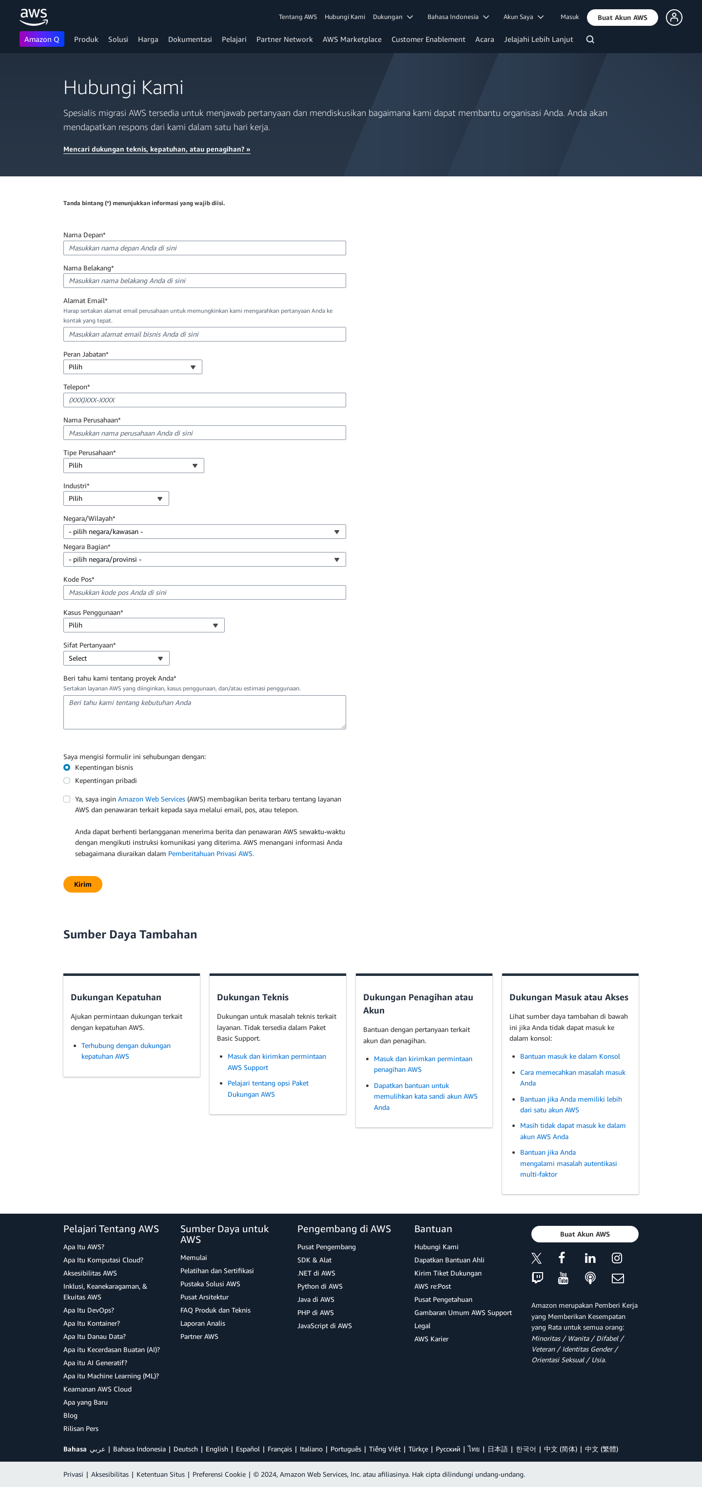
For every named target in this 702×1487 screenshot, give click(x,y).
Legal (422, 1325)
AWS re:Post (432, 1286)
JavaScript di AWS (324, 1325)
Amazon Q (41, 39)
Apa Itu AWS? (83, 1246)
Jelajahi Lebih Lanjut (538, 39)
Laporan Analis (202, 1323)
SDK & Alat (314, 1260)
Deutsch (186, 1449)
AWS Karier (431, 1338)
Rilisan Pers (80, 1428)
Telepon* (76, 386)
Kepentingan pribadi (106, 780)
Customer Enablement (428, 39)
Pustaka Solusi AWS (210, 1283)
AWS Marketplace (352, 39)
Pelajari (234, 39)
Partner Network (284, 39)
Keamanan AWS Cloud (97, 1389)
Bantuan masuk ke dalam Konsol (570, 1056)
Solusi (118, 39)
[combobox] (132, 367)
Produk (86, 39)
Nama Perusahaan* (92, 420)
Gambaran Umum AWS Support (463, 1312)
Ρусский (448, 1449)
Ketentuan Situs (160, 1474)
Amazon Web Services (151, 799)
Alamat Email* (85, 300)
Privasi (73, 1474)
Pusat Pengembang (326, 1246)
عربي (97, 1449)
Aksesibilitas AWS (90, 1273)
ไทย (474, 1449)
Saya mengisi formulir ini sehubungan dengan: (134, 756)
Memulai (193, 1257)
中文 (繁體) (601, 1449)
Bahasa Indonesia (139, 1449)
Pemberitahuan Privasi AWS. (211, 853)
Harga (148, 39)
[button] (622, 17)
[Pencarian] (591, 40)
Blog (70, 1415)
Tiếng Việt (385, 1449)
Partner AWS (199, 1336)
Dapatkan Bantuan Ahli (449, 1260)
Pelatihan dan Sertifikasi (217, 1270)
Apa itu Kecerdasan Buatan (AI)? (111, 1349)
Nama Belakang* (88, 268)
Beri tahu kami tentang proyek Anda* (119, 678)
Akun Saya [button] (524, 16)
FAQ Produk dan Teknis (215, 1310)
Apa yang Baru (85, 1402)
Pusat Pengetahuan (443, 1299)
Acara (484, 39)
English (217, 1449)
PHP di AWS (315, 1312)
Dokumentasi (190, 39)
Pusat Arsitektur (204, 1297)
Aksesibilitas (110, 1474)
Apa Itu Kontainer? (91, 1323)
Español (248, 1449)
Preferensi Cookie (219, 1474)
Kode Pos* (79, 579)
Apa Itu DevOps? (88, 1310)
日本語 (498, 1449)
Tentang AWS (298, 16)
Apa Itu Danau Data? (94, 1336)
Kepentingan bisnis (104, 767)
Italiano (311, 1449)
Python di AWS (320, 1286)
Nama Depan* (84, 234)
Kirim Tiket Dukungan (448, 1273)
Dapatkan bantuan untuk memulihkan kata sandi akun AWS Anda (426, 1096)
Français (280, 1449)
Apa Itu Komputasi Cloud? (103, 1260)
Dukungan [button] (393, 16)
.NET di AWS (316, 1273)
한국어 (526, 1449)
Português (346, 1449)
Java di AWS (315, 1299)
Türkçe (418, 1449)
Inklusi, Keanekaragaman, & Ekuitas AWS (105, 1291)
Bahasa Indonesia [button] (458, 16)
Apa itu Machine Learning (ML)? (111, 1376)
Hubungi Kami (345, 16)
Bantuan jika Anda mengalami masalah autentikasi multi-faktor (568, 1163)
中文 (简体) (560, 1449)
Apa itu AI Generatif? (95, 1362)
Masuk (570, 16)
